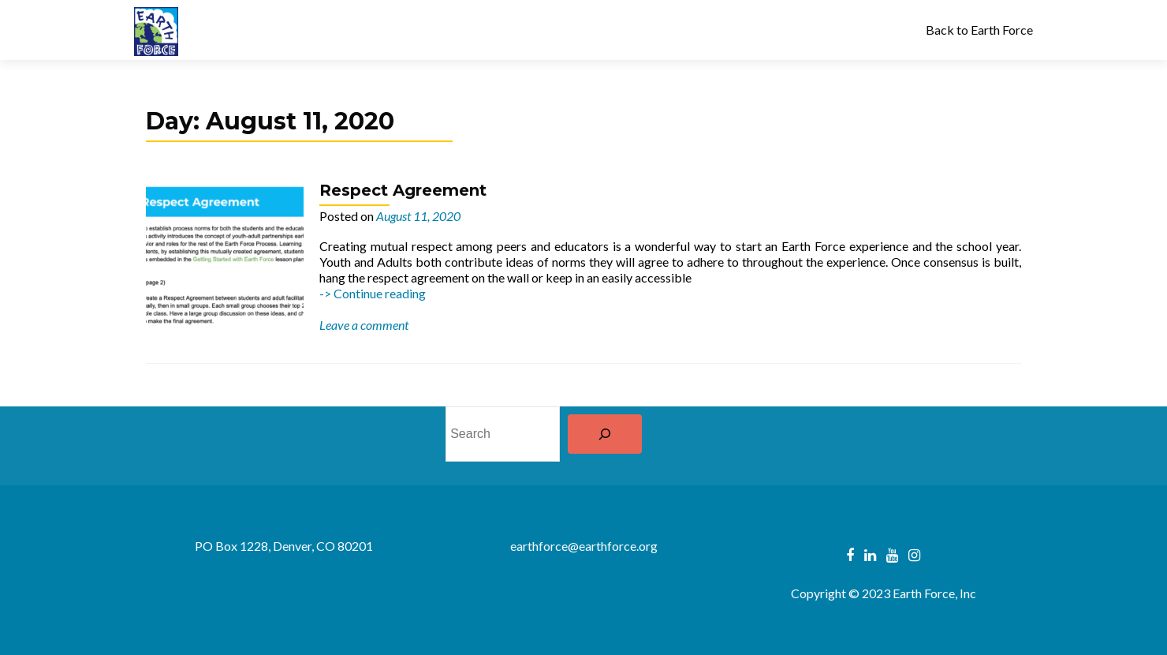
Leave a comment (363, 324)
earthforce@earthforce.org (584, 545)
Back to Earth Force (979, 29)
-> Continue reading (372, 293)
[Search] (605, 434)
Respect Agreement (403, 190)
